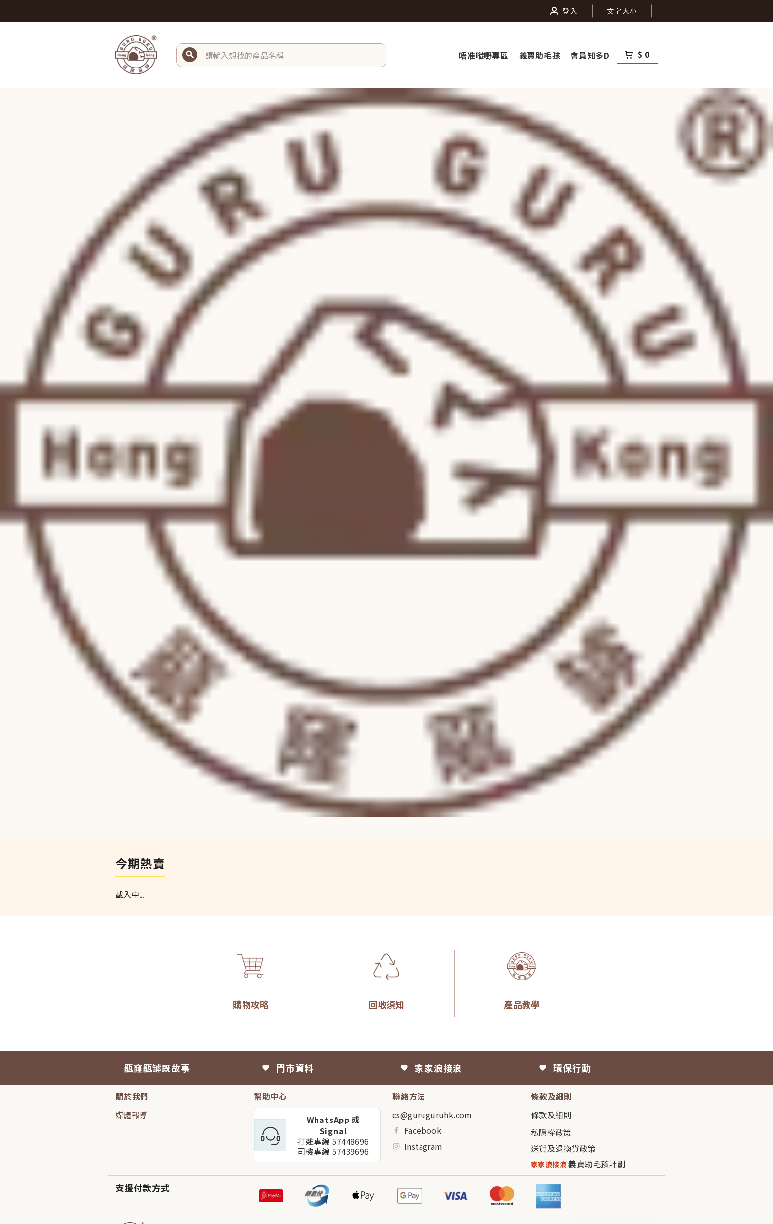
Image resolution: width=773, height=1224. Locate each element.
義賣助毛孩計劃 (578, 1164)
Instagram (417, 1146)
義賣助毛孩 (541, 55)
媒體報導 (131, 1115)
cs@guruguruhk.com (432, 1115)
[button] (292, 55)
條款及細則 (551, 1115)
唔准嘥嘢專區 (485, 55)
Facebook (416, 1130)
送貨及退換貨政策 (563, 1148)
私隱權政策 (551, 1132)
